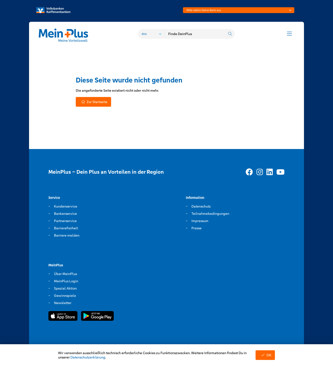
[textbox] (238, 10)
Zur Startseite (93, 102)
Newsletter (62, 303)
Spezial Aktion (65, 288)
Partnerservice (65, 221)
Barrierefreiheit (66, 228)
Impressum (199, 221)
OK (265, 355)
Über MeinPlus (65, 274)
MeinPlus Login (66, 281)
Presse (196, 228)
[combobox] (238, 10)
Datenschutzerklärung (87, 357)
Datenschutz (201, 206)
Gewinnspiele (65, 295)
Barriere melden (66, 235)
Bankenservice (65, 213)
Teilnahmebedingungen (210, 213)
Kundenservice (65, 206)
